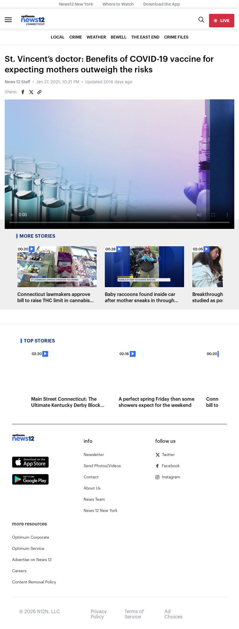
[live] (221, 20)
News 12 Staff (17, 82)
